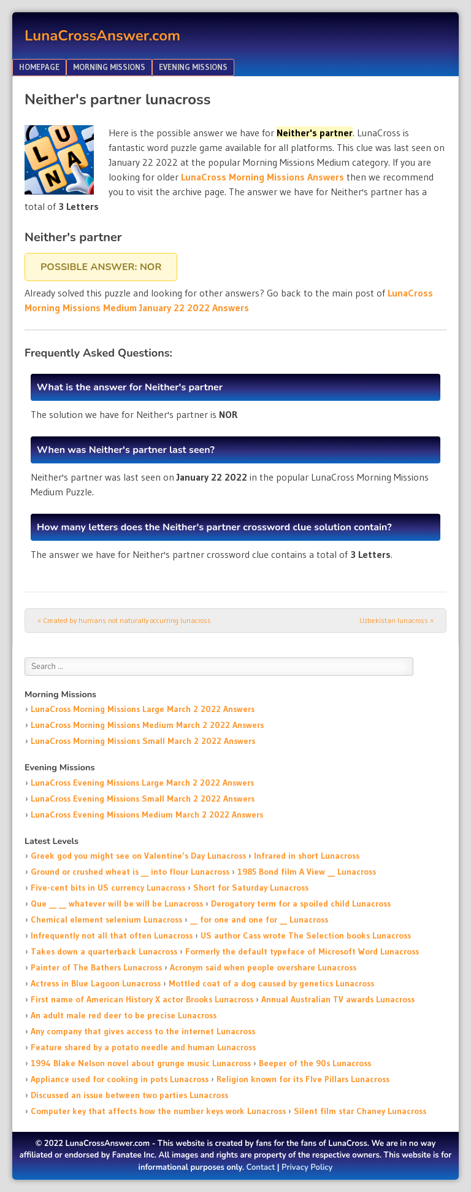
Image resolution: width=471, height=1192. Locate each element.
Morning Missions (109, 67)
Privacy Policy (306, 1167)
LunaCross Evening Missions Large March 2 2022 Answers (142, 782)
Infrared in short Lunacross (306, 855)
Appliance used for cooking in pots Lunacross (120, 1079)
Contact (261, 1167)
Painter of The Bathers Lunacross (96, 967)
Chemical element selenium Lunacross (106, 919)
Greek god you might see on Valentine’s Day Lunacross (138, 855)
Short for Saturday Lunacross (250, 887)
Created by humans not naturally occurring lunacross (124, 620)
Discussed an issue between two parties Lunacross (129, 1095)
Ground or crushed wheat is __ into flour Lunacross (130, 871)
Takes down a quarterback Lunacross (104, 951)
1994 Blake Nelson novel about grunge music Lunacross (141, 1063)
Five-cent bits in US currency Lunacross (108, 887)
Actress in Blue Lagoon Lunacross (96, 983)
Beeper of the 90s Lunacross (315, 1063)
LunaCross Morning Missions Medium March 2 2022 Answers (147, 724)
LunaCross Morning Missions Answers (262, 177)
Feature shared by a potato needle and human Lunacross (143, 1047)
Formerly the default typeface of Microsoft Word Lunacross (302, 951)
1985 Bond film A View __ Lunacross (306, 871)
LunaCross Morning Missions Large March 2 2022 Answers (143, 708)
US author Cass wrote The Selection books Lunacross (306, 935)
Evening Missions (193, 67)
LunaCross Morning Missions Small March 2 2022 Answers (143, 740)
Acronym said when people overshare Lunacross (263, 967)
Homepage (39, 67)
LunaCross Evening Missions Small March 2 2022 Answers (143, 798)
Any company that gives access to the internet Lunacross (143, 1031)
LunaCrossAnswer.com (102, 35)
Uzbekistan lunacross (396, 620)
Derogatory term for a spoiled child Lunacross (301, 903)
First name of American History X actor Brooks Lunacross (142, 999)
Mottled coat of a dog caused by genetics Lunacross (271, 983)
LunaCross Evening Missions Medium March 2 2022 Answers (147, 814)
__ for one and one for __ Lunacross (259, 919)
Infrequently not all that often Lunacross (112, 935)
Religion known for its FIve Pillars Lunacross (302, 1079)
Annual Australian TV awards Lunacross (338, 999)
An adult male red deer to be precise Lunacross (123, 1015)
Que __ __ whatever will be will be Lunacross (117, 903)
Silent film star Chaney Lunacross (360, 1111)
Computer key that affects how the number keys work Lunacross (158, 1111)
